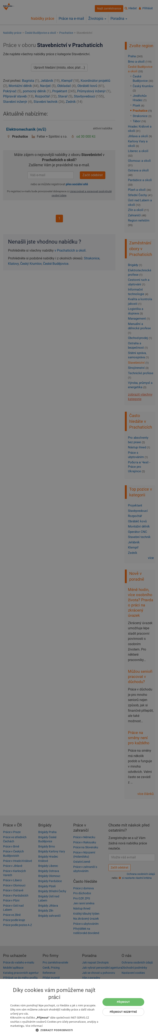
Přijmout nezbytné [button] (123, 1012)
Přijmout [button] (123, 1002)
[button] (54, 1030)
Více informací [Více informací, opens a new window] (34, 1026)
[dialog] (79, 1007)
